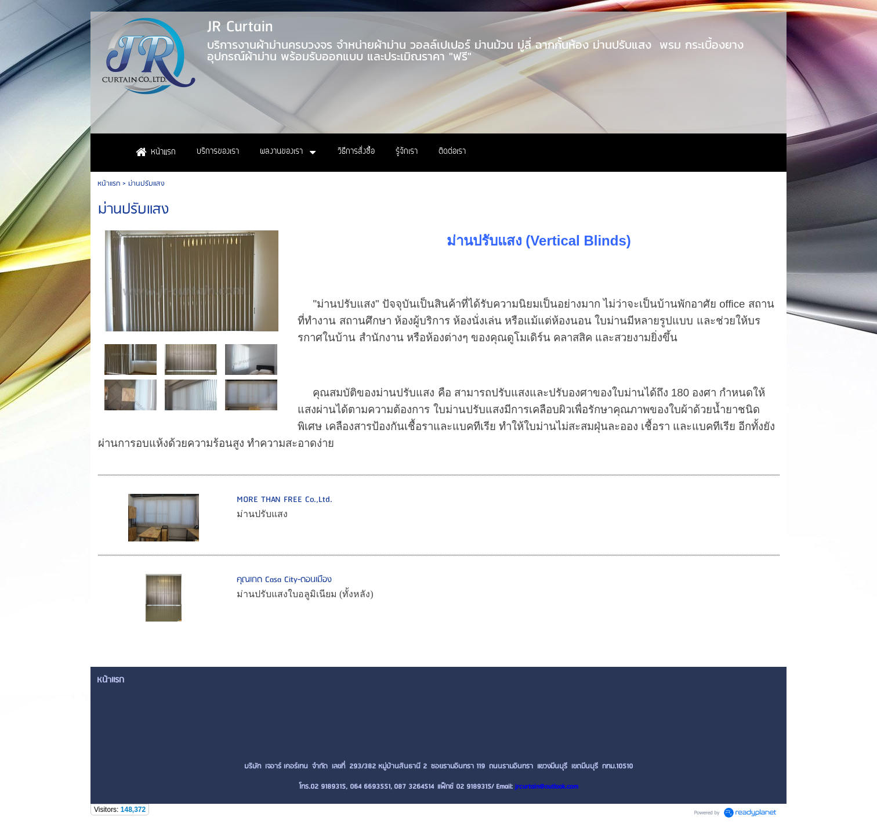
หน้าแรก (108, 184)
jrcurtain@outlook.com (546, 787)
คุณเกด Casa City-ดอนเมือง (284, 580)
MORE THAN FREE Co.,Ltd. (284, 500)
